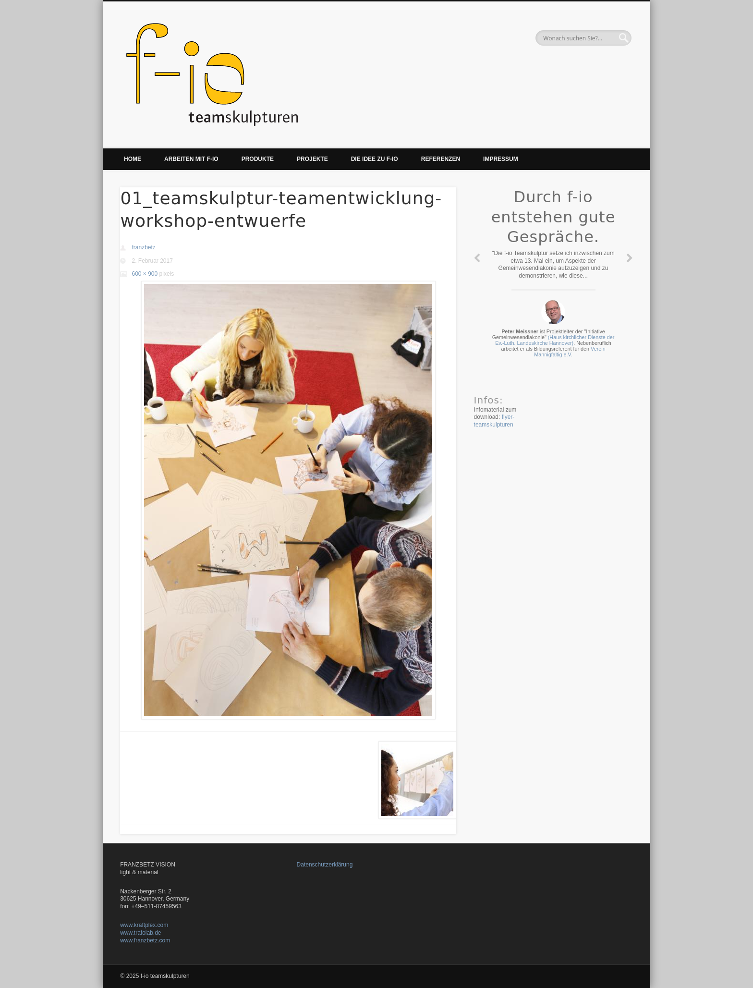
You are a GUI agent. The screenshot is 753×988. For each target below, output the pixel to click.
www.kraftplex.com (144, 925)
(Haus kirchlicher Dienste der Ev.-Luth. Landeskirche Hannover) (554, 340)
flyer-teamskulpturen (494, 421)
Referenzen (440, 159)
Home (132, 159)
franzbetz (143, 247)
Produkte (258, 159)
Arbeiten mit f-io (191, 159)
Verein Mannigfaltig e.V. (569, 351)
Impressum (500, 159)
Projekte (312, 159)
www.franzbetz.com (145, 940)
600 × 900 (145, 273)
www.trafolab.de (140, 932)
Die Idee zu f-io (374, 159)
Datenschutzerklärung (325, 864)
